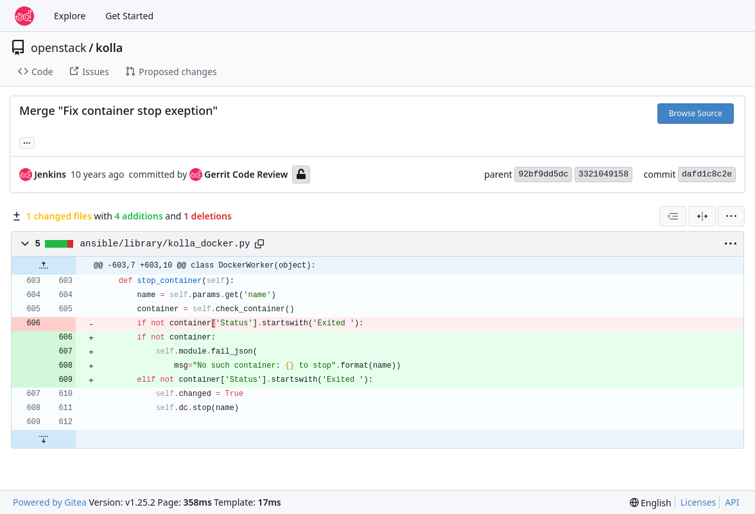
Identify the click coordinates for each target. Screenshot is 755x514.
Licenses (698, 502)
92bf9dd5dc (543, 174)
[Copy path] (259, 244)
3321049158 (603, 174)
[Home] (24, 16)
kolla (109, 47)
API (732, 502)
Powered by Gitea (50, 502)
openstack (59, 47)
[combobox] (672, 216)
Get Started (129, 16)
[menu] (731, 216)
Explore (69, 16)
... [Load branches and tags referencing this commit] (27, 141)
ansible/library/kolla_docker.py (165, 244)
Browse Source (695, 113)
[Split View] (702, 216)
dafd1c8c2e (707, 174)
